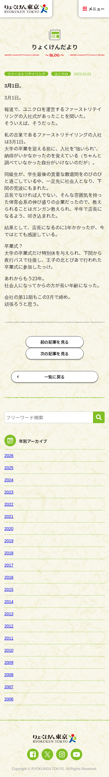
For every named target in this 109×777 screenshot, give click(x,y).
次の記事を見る (54, 353)
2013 (8, 613)
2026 (8, 455)
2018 (8, 553)
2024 (8, 480)
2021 (8, 516)
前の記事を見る (54, 342)
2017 (8, 565)
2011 (8, 638)
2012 (8, 626)
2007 (8, 686)
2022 (8, 504)
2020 (8, 528)
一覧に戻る (41, 377)
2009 (8, 662)
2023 (8, 492)
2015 (8, 589)
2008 (8, 674)
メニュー (94, 9)
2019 (8, 540)
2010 (8, 650)
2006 (8, 699)
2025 (8, 467)
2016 (8, 577)
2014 (8, 601)
